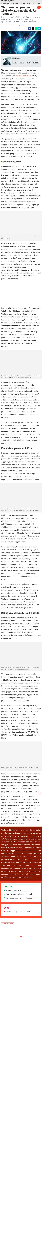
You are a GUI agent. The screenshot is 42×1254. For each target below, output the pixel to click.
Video (28, 3)
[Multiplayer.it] (7, 1)
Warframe (16, 58)
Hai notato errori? (7, 924)
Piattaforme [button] (5, 3)
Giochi (38, 3)
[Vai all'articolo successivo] (1, 792)
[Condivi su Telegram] (39, 28)
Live (33, 3)
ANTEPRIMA (4, 25)
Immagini (35, 62)
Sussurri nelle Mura (23, 76)
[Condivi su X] (33, 28)
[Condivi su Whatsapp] (36, 28)
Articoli (15, 62)
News (22, 62)
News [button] (23, 3)
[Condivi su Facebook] (29, 28)
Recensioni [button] (14, 3)
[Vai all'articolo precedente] (40, 792)
